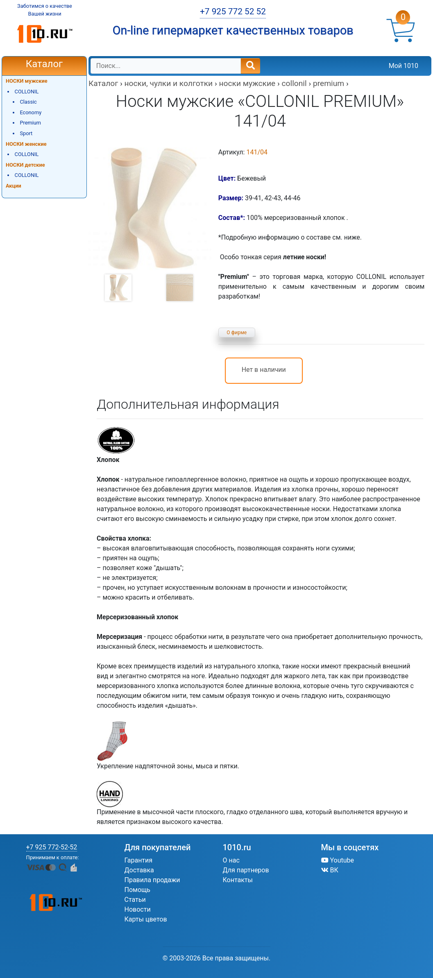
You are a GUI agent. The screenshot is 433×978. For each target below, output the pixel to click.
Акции (13, 186)
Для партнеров (246, 870)
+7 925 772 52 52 (233, 11)
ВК (329, 870)
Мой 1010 (403, 66)
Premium (30, 123)
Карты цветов (146, 919)
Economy (30, 112)
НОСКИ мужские (27, 81)
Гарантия (139, 860)
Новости (138, 909)
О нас (231, 860)
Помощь (137, 890)
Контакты (238, 880)
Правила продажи (152, 880)
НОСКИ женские (26, 144)
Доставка (139, 870)
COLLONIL (27, 91)
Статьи (135, 899)
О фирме (237, 332)
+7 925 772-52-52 (51, 847)
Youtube (337, 860)
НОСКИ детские (25, 165)
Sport (26, 133)
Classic (28, 102)
